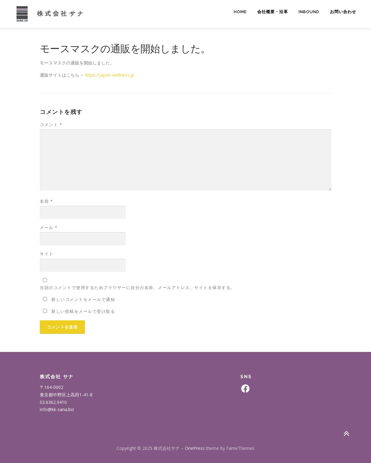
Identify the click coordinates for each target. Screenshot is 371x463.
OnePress (195, 448)
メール (49, 227)
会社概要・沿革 (272, 11)
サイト (47, 254)
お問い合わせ (343, 11)
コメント (51, 124)
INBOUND (309, 11)
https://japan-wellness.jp (109, 75)
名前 (46, 201)
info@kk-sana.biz (57, 409)
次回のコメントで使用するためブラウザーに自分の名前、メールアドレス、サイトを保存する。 (137, 287)
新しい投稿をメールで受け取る (83, 311)
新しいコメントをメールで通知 (83, 299)
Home (240, 11)
